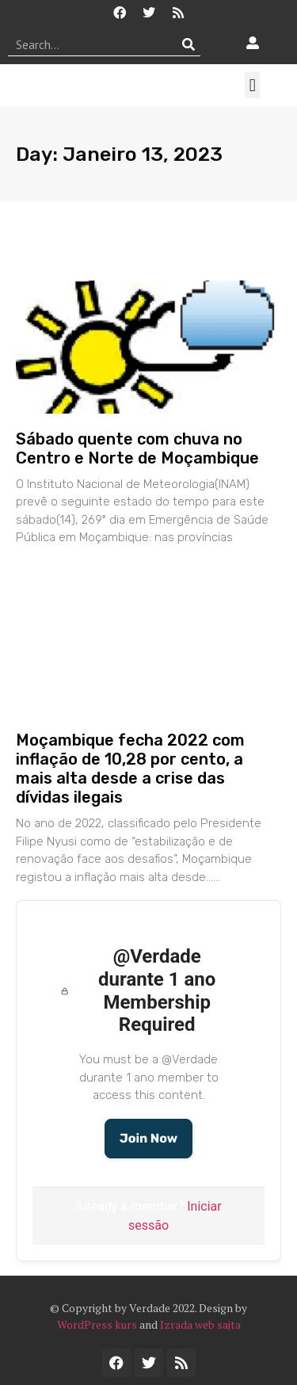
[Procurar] (188, 44)
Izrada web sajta (200, 1324)
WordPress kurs (97, 1324)
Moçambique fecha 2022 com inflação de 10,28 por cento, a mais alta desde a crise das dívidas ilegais (130, 769)
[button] (252, 85)
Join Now (148, 1138)
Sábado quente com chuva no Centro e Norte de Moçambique (137, 448)
